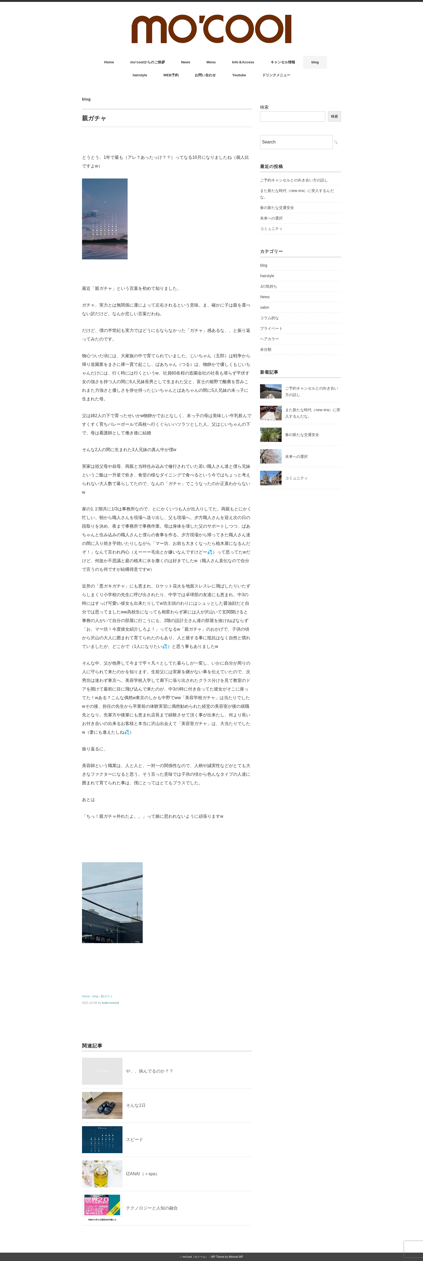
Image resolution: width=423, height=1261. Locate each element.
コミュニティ (271, 228)
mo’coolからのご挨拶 (147, 62)
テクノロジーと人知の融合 (152, 1208)
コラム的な (269, 318)
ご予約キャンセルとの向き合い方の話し (294, 180)
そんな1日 (136, 1105)
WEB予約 (171, 75)
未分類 (265, 349)
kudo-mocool (110, 1002)
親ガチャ (107, 996)
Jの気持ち (268, 286)
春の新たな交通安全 (277, 207)
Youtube (239, 75)
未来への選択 (271, 218)
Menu (211, 62)
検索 (264, 107)
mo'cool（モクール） (195, 1256)
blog (315, 62)
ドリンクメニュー (276, 75)
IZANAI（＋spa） (143, 1173)
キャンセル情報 (283, 62)
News (185, 62)
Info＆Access (243, 62)
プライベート (271, 328)
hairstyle (140, 75)
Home (109, 62)
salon (264, 307)
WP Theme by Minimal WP (227, 1256)
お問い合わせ (205, 75)
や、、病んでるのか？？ (149, 1071)
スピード (134, 1139)
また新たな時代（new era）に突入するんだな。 (297, 193)
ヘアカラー (269, 339)
